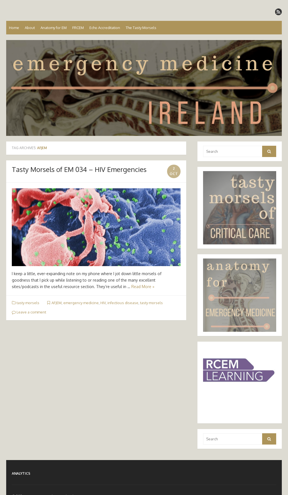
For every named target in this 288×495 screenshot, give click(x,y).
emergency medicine (81, 302)
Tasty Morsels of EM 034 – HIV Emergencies (79, 169)
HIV (103, 302)
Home (14, 27)
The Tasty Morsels (141, 27)
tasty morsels (28, 302)
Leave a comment (29, 312)
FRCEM (78, 27)
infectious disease (122, 302)
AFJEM (56, 302)
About (30, 27)
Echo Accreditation (104, 27)
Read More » (142, 286)
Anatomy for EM (53, 27)
